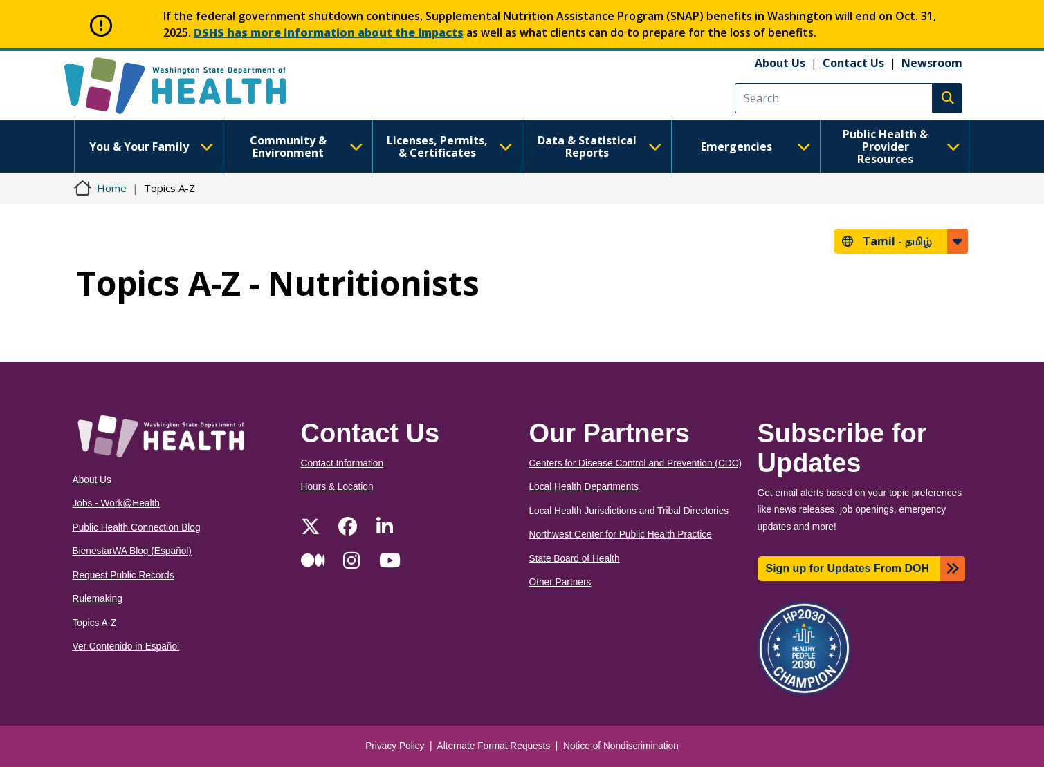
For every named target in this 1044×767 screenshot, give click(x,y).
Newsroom (931, 62)
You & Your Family (151, 146)
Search (947, 98)
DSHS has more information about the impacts (329, 32)
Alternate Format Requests (494, 746)
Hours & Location (337, 487)
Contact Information (342, 463)
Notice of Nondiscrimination (621, 746)
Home (112, 188)
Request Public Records (123, 575)
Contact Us (853, 62)
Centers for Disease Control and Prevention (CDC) (635, 463)
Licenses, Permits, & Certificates (449, 146)
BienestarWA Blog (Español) (132, 551)
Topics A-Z (95, 623)
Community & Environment (306, 146)
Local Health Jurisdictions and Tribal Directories (629, 511)
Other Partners (560, 582)
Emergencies (756, 146)
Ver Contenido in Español (126, 646)
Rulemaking (97, 599)
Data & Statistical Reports (600, 146)
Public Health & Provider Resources (901, 146)
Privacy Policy (394, 746)
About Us (780, 62)
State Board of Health (574, 558)
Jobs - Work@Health (116, 503)
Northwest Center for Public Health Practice (620, 534)
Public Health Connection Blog (137, 527)
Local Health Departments (584, 487)
